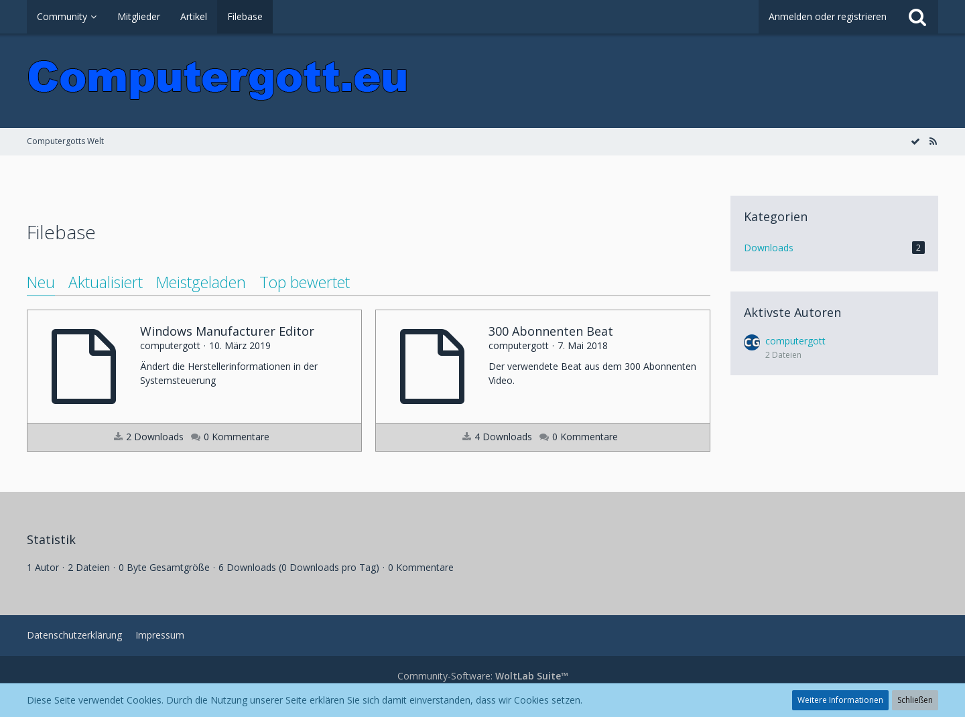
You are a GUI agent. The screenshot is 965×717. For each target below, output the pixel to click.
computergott (795, 340)
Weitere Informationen (840, 700)
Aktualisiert (105, 282)
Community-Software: (482, 675)
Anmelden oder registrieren (828, 16)
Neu (41, 282)
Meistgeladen (201, 282)
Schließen (915, 700)
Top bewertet (304, 282)
